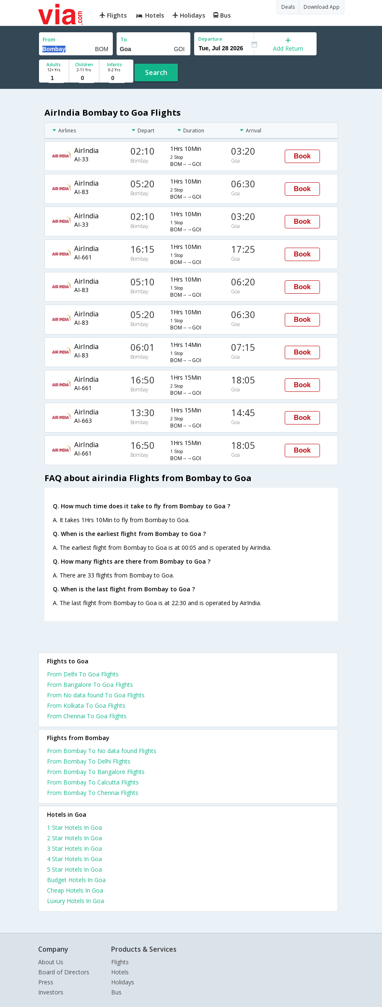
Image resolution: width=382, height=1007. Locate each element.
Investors (50, 992)
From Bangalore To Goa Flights (90, 685)
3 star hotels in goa (74, 848)
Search (156, 72)
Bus (116, 992)
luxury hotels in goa (75, 901)
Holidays (122, 982)
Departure (210, 39)
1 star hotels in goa (74, 827)
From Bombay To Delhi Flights (88, 761)
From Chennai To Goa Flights (87, 716)
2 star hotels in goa (74, 838)
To (123, 39)
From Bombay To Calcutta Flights (93, 782)
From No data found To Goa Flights (96, 695)
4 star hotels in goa (74, 859)
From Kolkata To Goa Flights (86, 705)
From (49, 39)
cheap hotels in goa (75, 890)
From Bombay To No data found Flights (101, 751)
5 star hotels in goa (74, 869)
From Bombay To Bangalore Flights (96, 772)
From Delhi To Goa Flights (83, 674)
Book (302, 156)
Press (45, 982)
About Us (50, 962)
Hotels (120, 972)
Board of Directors (63, 972)
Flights (120, 962)
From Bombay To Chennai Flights (92, 793)
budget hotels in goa (76, 880)
